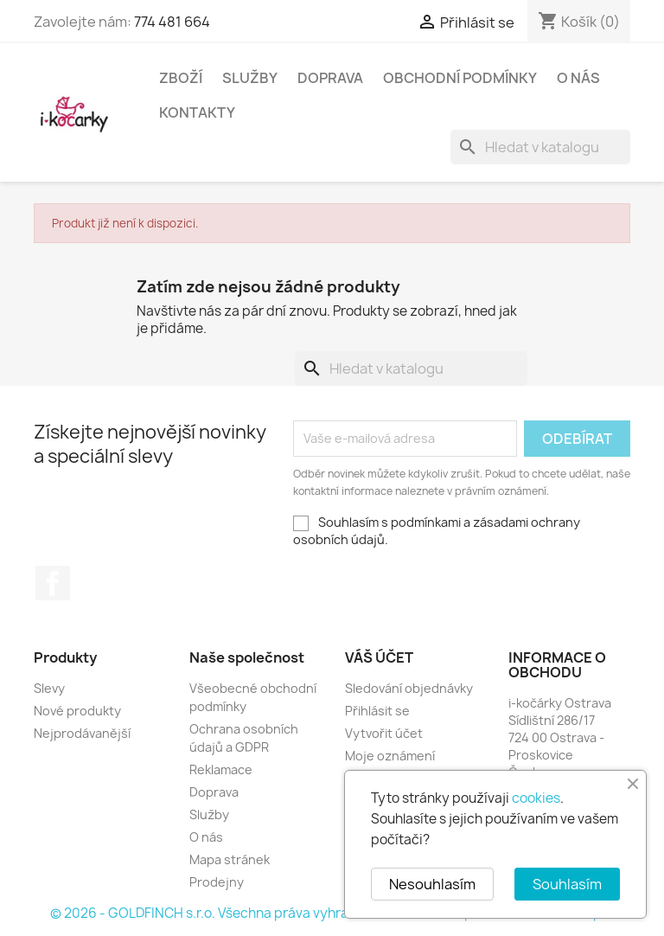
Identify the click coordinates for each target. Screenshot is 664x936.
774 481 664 (172, 21)
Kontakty (197, 112)
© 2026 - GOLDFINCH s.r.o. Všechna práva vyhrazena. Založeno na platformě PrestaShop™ (332, 913)
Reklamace (220, 769)
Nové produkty (77, 710)
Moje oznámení (390, 755)
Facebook (52, 583)
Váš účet (379, 657)
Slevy (49, 688)
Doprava (330, 77)
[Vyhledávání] (540, 147)
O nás (578, 77)
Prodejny (216, 882)
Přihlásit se (377, 710)
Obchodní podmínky (460, 77)
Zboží (180, 77)
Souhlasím (567, 884)
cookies (536, 798)
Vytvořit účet (384, 733)
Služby (250, 77)
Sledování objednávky (409, 688)
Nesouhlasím (432, 884)
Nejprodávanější (82, 733)
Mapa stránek (229, 859)
